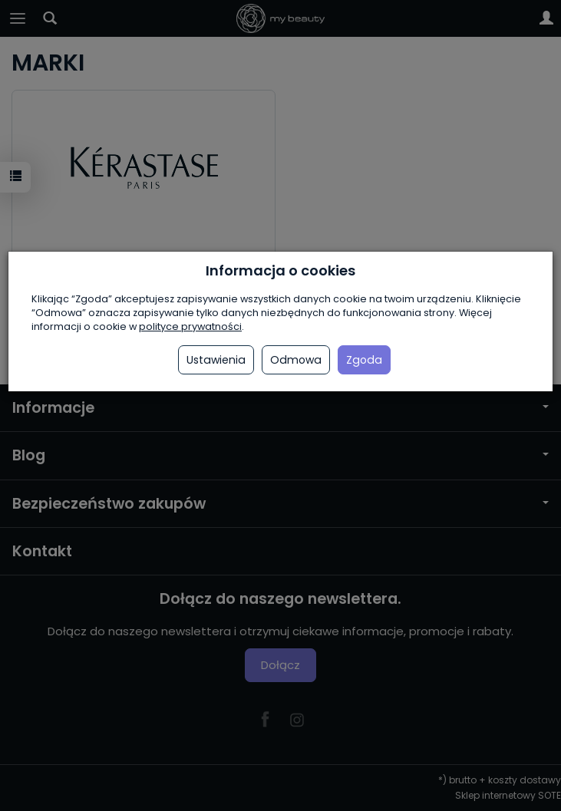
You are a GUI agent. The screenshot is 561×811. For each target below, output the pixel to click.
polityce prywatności (190, 326)
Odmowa (296, 360)
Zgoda (364, 360)
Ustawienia (216, 360)
